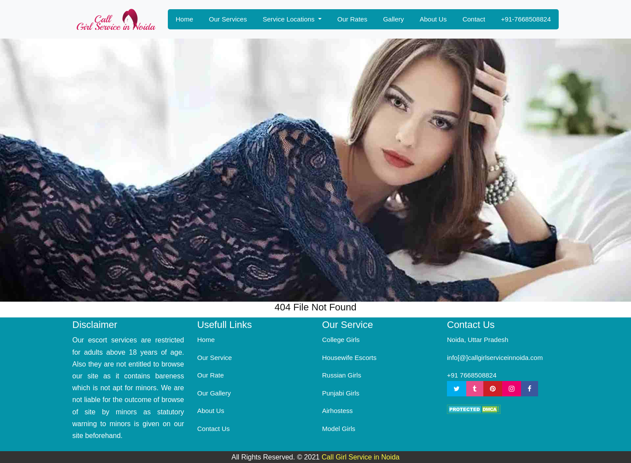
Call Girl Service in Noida (361, 457)
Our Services (228, 19)
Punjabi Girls (340, 393)
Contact (473, 19)
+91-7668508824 (526, 19)
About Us (433, 19)
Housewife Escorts (349, 357)
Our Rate (210, 375)
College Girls (341, 339)
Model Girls (338, 428)
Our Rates (352, 19)
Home (184, 19)
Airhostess (337, 410)
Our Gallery (214, 393)
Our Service (214, 357)
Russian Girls (341, 375)
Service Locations (289, 19)
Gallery (393, 19)
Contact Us (213, 428)
